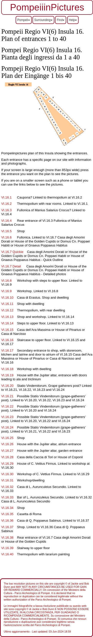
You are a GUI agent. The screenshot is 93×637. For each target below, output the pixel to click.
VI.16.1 (6, 197)
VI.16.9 (6, 291)
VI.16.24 (7, 427)
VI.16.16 (7, 340)
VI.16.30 (7, 474)
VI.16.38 (7, 537)
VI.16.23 (7, 417)
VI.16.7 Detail (11, 266)
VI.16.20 (7, 386)
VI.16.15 (7, 330)
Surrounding (43, 20)
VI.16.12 (7, 310)
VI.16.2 (7, 204)
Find (60, 20)
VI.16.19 (7, 375)
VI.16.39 (7, 548)
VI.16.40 (7, 554)
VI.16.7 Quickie (12, 252)
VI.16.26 (7, 444)
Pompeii (23, 20)
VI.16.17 (7, 350)
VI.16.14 (7, 323)
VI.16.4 (6, 220)
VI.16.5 (6, 231)
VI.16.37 (7, 527)
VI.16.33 (7, 497)
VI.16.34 (7, 508)
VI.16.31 (7, 480)
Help (73, 20)
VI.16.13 (7, 317)
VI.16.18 (7, 369)
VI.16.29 (7, 463)
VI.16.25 (7, 438)
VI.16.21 (7, 396)
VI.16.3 (6, 210)
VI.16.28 (7, 457)
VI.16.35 (7, 514)
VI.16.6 (6, 237)
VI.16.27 (7, 450)
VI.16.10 (7, 297)
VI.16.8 (6, 280)
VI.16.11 (7, 304)
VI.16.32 (7, 487)
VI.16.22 (7, 406)
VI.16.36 (7, 520)
